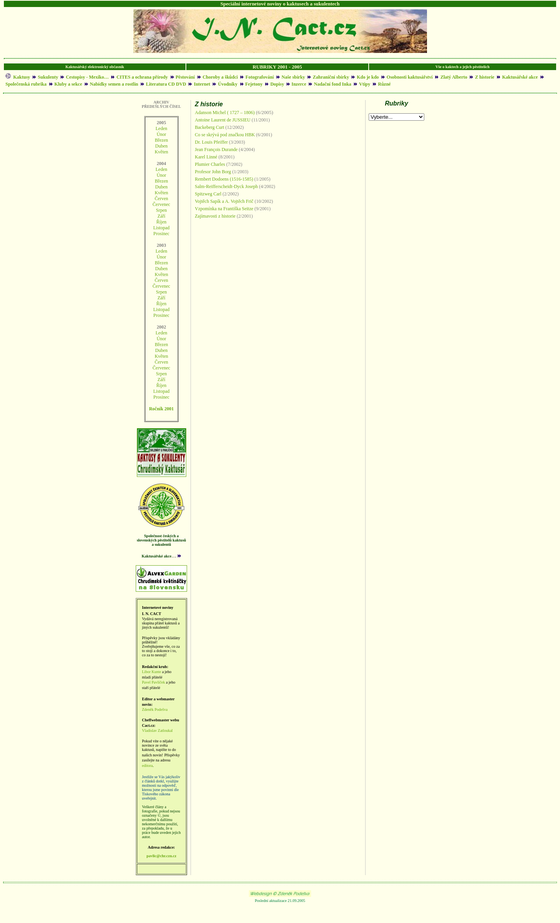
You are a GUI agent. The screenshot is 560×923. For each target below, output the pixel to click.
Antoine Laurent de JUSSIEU (222, 120)
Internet (202, 84)
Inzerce (299, 84)
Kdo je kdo (368, 77)
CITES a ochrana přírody (142, 77)
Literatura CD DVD (166, 84)
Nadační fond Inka (332, 84)
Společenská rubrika (26, 84)
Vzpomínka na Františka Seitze (224, 208)
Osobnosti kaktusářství (409, 77)
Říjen (161, 222)
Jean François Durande (216, 149)
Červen (161, 198)
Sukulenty (48, 77)
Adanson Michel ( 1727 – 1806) (225, 112)
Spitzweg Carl (208, 194)
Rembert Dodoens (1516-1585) (224, 179)
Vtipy (364, 84)
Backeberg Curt (209, 127)
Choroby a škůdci (220, 77)
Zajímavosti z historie (215, 216)
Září (161, 216)
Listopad (161, 227)
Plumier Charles (210, 164)
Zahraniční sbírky (331, 77)
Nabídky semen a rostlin (114, 84)
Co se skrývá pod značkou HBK (225, 134)
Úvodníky (227, 84)
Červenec (161, 286)
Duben (161, 146)
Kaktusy (21, 77)
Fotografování (259, 77)
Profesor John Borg (213, 171)
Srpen (161, 292)
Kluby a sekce (68, 84)
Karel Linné (206, 157)
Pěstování (185, 77)
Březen (161, 140)
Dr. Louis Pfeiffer (212, 142)
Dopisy (277, 84)
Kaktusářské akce (520, 77)
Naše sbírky (293, 77)
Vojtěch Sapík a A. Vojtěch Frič (224, 201)
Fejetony (254, 84)
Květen (161, 152)
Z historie (484, 77)
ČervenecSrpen (161, 207)
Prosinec (161, 233)
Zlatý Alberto (453, 77)
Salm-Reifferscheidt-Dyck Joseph (226, 186)
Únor (161, 134)
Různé (384, 84)
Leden (161, 128)
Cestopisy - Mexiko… (87, 77)
